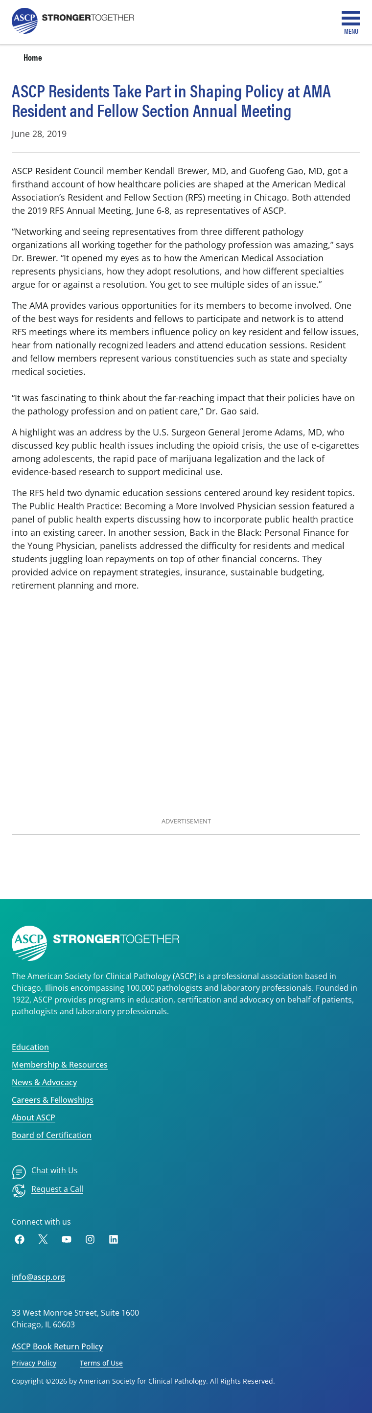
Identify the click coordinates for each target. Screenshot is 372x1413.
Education (30, 1047)
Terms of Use (101, 1362)
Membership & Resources (60, 1064)
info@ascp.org (38, 1277)
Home (32, 57)
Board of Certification (52, 1135)
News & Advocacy (44, 1082)
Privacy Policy (34, 1362)
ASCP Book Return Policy (57, 1346)
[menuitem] (45, 1172)
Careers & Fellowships (52, 1099)
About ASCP (33, 1117)
